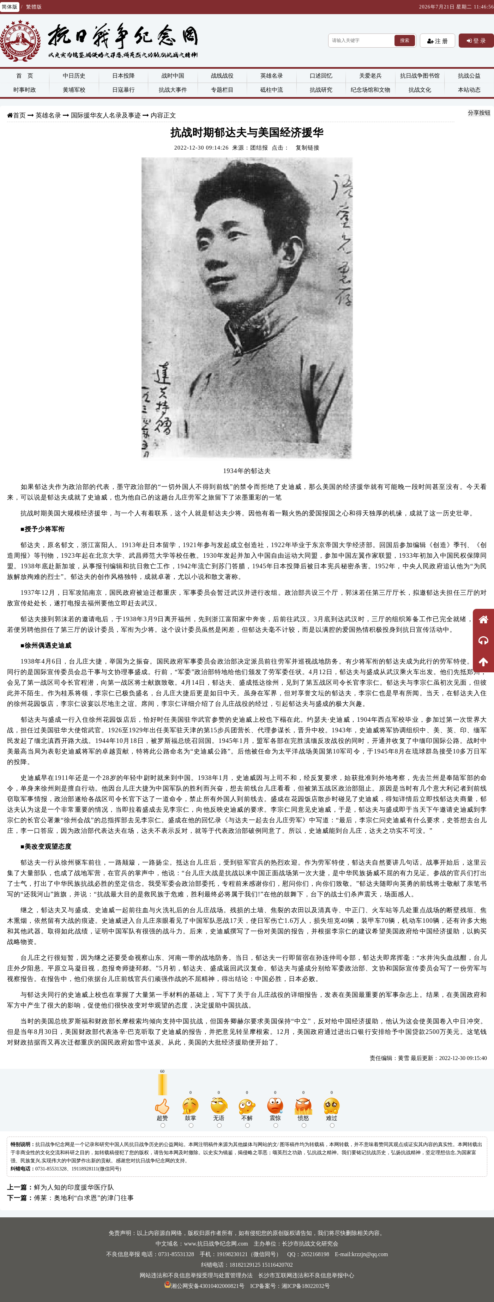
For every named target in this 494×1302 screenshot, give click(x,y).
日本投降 (123, 76)
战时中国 (173, 76)
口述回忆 (321, 76)
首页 (19, 115)
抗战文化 (420, 90)
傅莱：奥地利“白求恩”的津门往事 (84, 1197)
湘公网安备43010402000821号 (204, 1286)
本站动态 (469, 90)
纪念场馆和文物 (370, 90)
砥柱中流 (271, 90)
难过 (331, 1121)
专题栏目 (222, 90)
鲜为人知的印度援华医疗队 (74, 1187)
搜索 (404, 40)
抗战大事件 (173, 90)
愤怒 (303, 1121)
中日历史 (74, 76)
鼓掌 (190, 1121)
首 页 (24, 76)
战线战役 (222, 76)
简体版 (10, 7)
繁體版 (34, 7)
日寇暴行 (123, 90)
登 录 (479, 40)
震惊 (275, 1121)
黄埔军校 (74, 90)
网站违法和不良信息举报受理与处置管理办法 (196, 1275)
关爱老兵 (370, 76)
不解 (247, 1121)
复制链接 (308, 148)
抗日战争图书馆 (420, 76)
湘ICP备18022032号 (306, 1286)
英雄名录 (271, 76)
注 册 (441, 41)
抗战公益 (469, 76)
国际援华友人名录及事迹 (106, 115)
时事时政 (24, 90)
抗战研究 (321, 90)
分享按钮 (479, 113)
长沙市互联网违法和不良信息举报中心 (306, 1275)
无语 (218, 1121)
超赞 (162, 1121)
